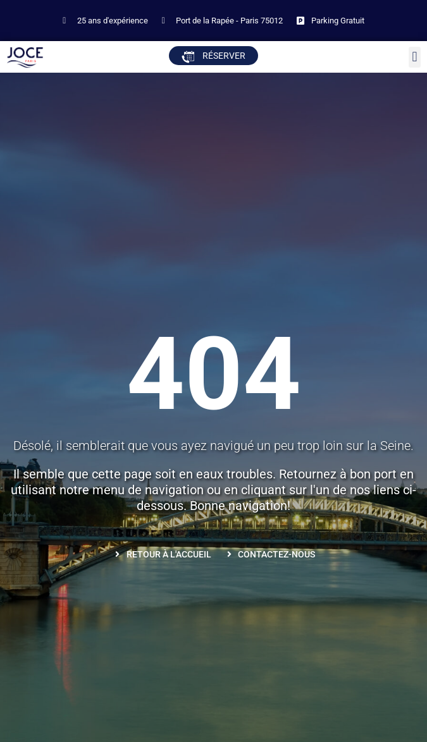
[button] (415, 57)
